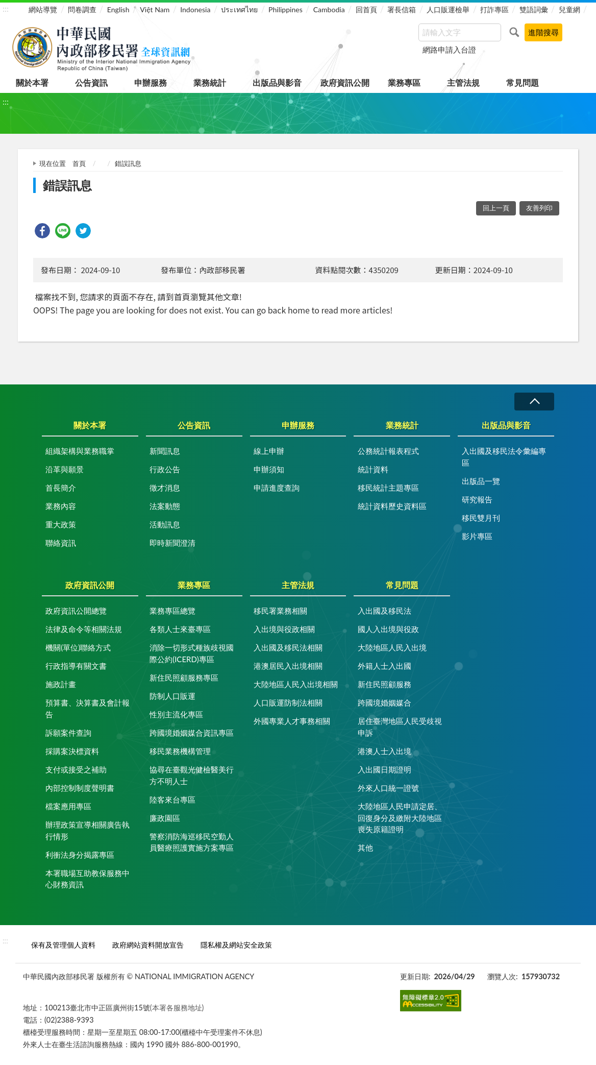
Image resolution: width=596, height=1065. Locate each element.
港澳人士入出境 (384, 751)
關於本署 (32, 82)
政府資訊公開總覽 (76, 610)
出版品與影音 (277, 82)
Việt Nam (154, 9)
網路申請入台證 (449, 49)
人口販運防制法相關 (288, 702)
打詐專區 (494, 9)
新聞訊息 (165, 450)
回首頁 (366, 9)
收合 (534, 401)
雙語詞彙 (533, 9)
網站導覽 (43, 9)
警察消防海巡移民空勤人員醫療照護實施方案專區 (192, 842)
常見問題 (522, 82)
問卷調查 (82, 9)
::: (6, 8)
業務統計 (209, 82)
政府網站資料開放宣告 (148, 944)
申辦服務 (150, 82)
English (118, 9)
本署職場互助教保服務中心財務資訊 (87, 878)
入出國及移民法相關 (288, 647)
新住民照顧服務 (384, 684)
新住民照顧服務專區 (184, 677)
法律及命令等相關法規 (83, 629)
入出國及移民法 (384, 610)
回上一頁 (496, 208)
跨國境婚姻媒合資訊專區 (192, 732)
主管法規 (463, 82)
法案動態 (165, 506)
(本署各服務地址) (177, 1007)
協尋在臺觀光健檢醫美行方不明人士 (192, 775)
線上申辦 (269, 450)
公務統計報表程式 (388, 450)
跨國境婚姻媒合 (384, 702)
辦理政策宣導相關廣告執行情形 (87, 830)
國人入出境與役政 (388, 629)
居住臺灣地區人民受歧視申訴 (400, 726)
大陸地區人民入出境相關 (296, 684)
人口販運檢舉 (448, 9)
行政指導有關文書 (76, 665)
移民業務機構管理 (180, 751)
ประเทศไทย (239, 9)
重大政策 (60, 524)
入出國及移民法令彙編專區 (504, 456)
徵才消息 (165, 487)
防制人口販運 (172, 695)
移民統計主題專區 (388, 487)
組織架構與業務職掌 (79, 450)
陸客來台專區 (172, 799)
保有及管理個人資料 (63, 944)
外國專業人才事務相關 (292, 720)
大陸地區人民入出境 (392, 647)
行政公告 (165, 469)
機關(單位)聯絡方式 (78, 647)
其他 (365, 847)
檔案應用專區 (68, 806)
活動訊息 (165, 524)
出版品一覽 (481, 481)
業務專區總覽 (172, 610)
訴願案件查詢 (68, 732)
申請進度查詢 (277, 487)
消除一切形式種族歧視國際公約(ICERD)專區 (192, 653)
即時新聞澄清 (172, 542)
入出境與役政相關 (284, 629)
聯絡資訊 (60, 542)
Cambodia (329, 9)
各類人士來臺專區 (180, 629)
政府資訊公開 (344, 82)
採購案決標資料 (72, 751)
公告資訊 (91, 82)
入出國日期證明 (384, 769)
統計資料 (373, 469)
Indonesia (195, 9)
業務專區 (404, 82)
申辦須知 (269, 469)
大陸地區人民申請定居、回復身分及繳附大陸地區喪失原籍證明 (400, 818)
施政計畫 (60, 684)
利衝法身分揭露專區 (79, 854)
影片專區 (477, 536)
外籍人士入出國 (384, 665)
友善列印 (539, 208)
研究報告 (477, 499)
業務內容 (60, 506)
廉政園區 (165, 817)
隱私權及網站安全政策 (236, 944)
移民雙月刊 (481, 517)
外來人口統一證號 (388, 787)
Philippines (285, 9)
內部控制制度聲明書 (79, 787)
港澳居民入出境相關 (288, 665)
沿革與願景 (64, 469)
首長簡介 (60, 487)
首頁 (79, 163)
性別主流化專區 (176, 714)
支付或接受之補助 (76, 769)
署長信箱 (401, 9)
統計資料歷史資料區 (392, 506)
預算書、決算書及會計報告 (87, 708)
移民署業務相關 (280, 610)
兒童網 (569, 9)
